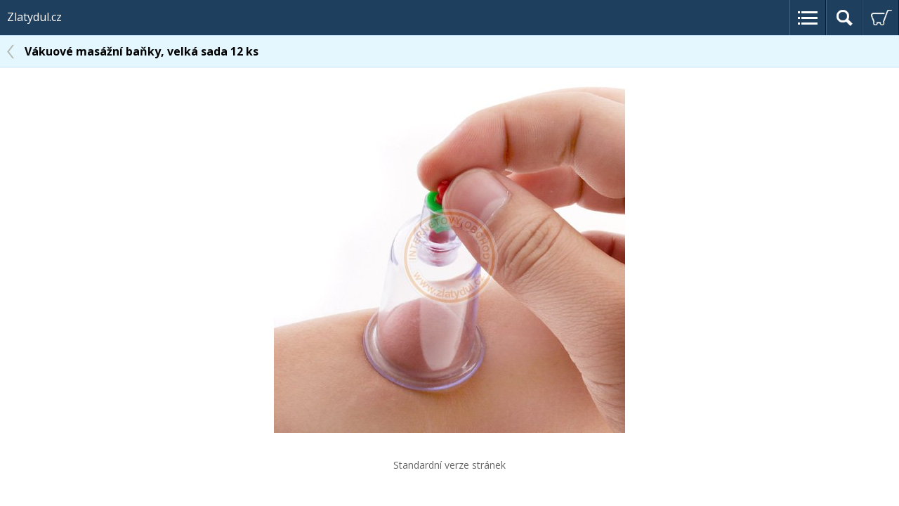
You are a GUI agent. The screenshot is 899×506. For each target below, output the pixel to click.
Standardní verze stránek (449, 465)
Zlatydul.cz (34, 17)
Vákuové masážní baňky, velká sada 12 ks (141, 51)
